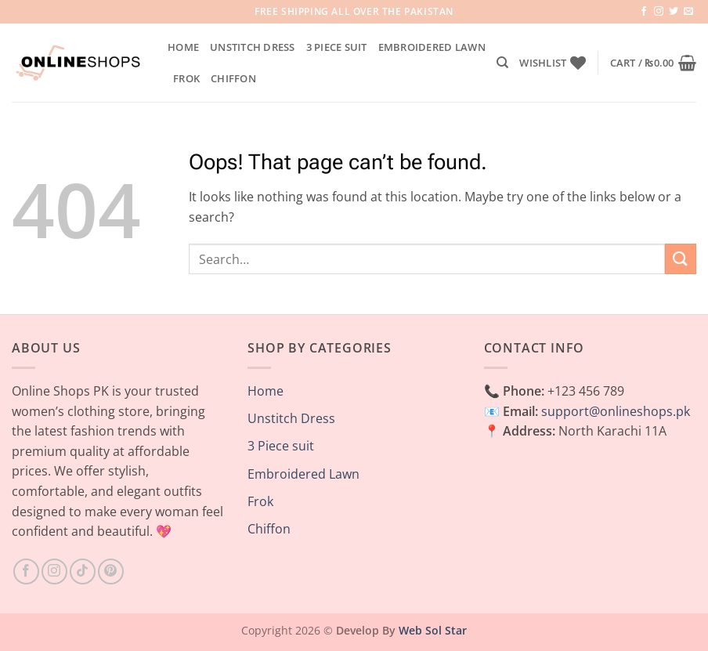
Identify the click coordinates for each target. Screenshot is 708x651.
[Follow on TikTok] (83, 571)
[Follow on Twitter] (673, 11)
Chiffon (233, 78)
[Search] (502, 63)
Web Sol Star (433, 630)
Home (183, 47)
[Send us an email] (688, 11)
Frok (186, 78)
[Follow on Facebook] (643, 11)
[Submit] (680, 259)
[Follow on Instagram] (658, 11)
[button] (653, 62)
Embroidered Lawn (432, 47)
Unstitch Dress (252, 47)
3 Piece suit (336, 47)
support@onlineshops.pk (615, 411)
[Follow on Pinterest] (111, 571)
